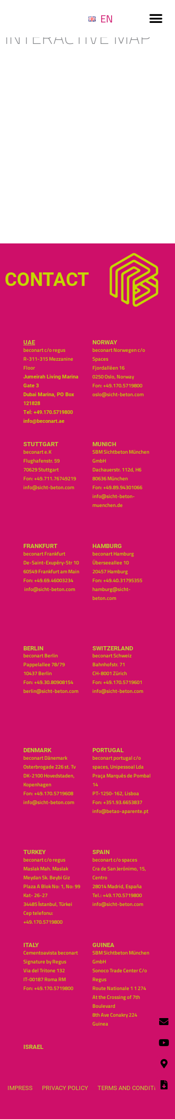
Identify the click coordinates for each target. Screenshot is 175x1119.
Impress (20, 1087)
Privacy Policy (65, 1087)
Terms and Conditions (133, 1087)
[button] (155, 18)
